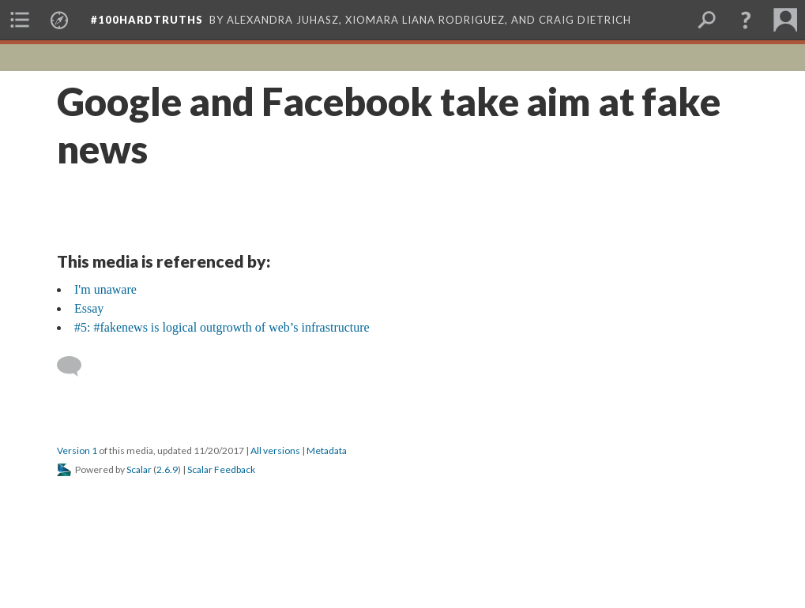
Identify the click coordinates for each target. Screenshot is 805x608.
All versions (275, 450)
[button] (746, 19)
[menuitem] (19, 19)
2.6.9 (167, 469)
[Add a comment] (76, 366)
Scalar (139, 469)
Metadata (327, 450)
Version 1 (77, 450)
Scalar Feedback (221, 469)
